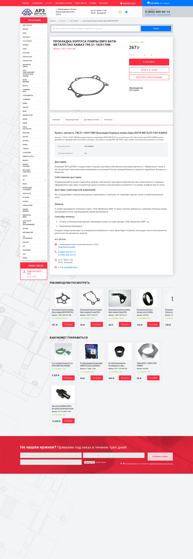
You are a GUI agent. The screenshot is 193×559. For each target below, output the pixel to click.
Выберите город (129, 3)
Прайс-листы (36, 266)
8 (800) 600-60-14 (157, 12)
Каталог (63, 21)
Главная (53, 21)
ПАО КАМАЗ (74, 21)
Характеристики (72, 120)
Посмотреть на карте (66, 247)
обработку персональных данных (161, 464)
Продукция (34, 20)
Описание (56, 120)
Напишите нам (150, 15)
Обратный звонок (164, 15)
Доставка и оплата (91, 120)
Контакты (108, 120)
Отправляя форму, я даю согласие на (147, 464)
